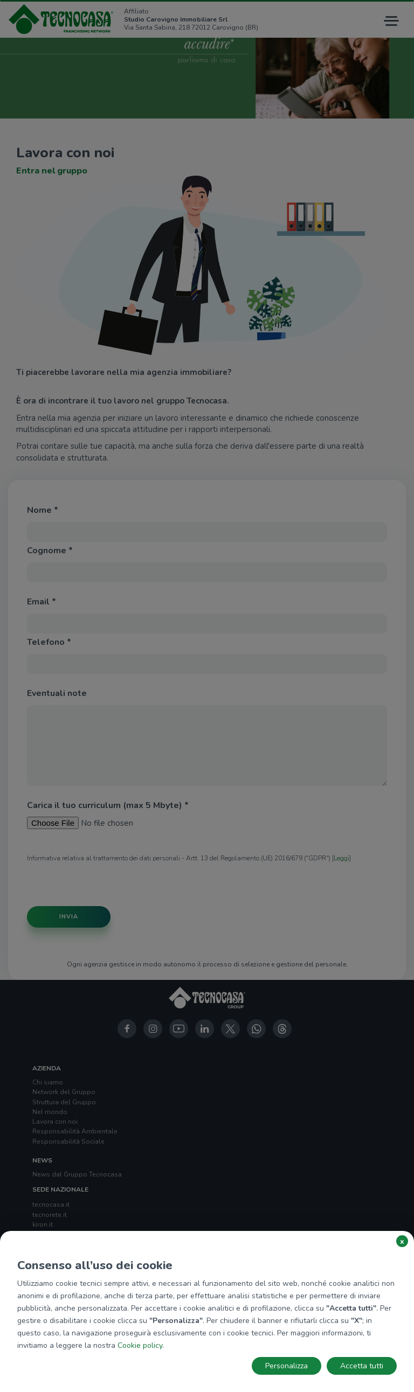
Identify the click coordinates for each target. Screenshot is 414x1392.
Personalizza (286, 1366)
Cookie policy (140, 1345)
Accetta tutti (361, 1366)
